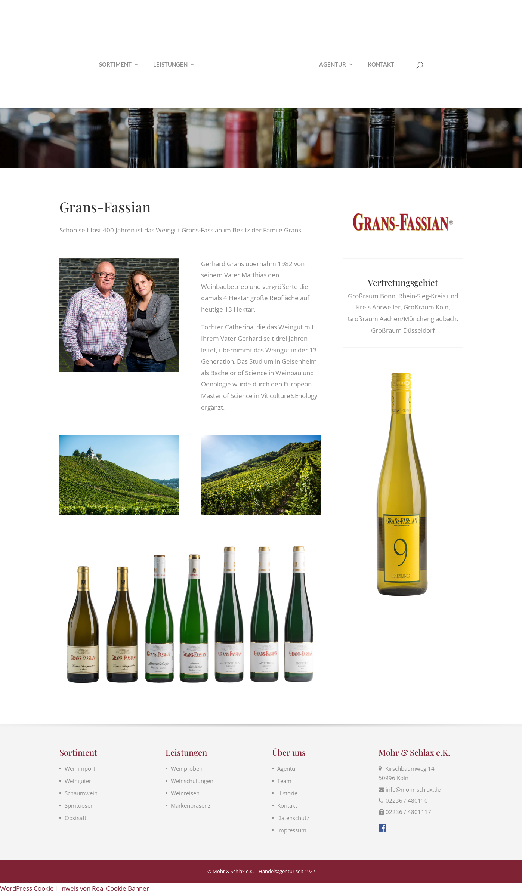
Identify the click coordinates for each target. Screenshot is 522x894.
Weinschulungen (192, 780)
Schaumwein (81, 793)
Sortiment (108, 65)
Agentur (338, 65)
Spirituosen (79, 805)
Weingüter (78, 780)
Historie (287, 793)
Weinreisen (185, 793)
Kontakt (387, 65)
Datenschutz (293, 817)
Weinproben (187, 768)
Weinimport (80, 768)
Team (284, 780)
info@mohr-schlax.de (413, 789)
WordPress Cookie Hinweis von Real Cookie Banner (74, 888)
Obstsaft (75, 817)
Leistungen (163, 65)
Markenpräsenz (190, 805)
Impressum (291, 830)
